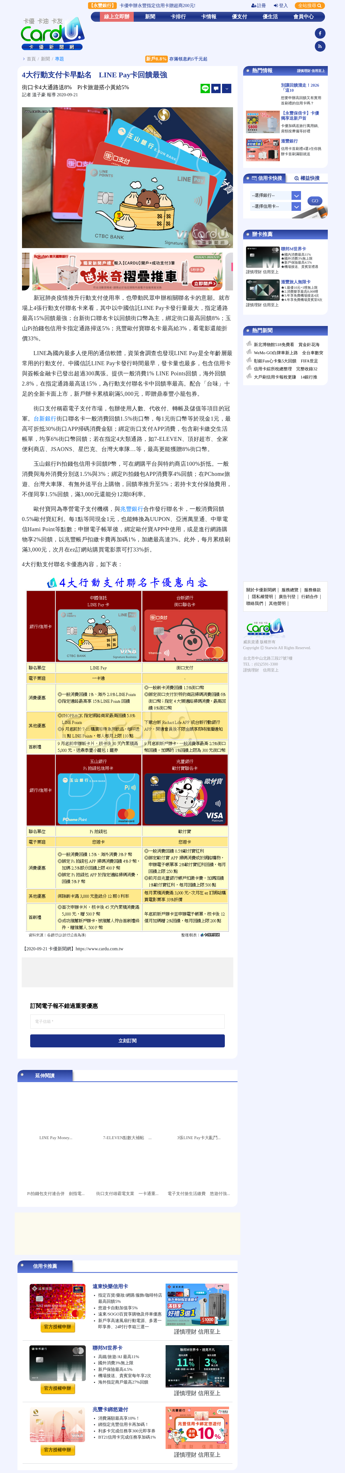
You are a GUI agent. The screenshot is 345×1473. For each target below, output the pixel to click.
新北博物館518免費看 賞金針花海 (287, 344)
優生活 (270, 16)
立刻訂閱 (127, 1040)
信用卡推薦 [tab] (45, 1266)
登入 (281, 5)
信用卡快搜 (267, 178)
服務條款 (312, 590)
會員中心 (303, 16)
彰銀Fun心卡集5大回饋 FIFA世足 (286, 361)
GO (315, 200)
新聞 (150, 16)
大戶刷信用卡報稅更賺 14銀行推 (285, 377)
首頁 (31, 58)
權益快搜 (307, 178)
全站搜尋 (310, 5)
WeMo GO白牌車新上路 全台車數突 (288, 353)
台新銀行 (45, 418)
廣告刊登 (287, 596)
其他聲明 (277, 603)
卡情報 (208, 16)
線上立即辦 (116, 16)
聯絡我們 (254, 603)
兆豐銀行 (131, 509)
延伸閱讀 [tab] (44, 1075)
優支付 (239, 16)
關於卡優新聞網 (261, 590)
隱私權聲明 (262, 596)
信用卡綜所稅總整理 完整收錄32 (285, 369)
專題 (59, 58)
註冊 (258, 5)
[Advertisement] (127, 972)
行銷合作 (309, 596)
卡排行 (178, 16)
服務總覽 (290, 590)
